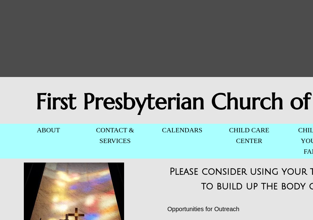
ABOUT (48, 130)
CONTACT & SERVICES (115, 135)
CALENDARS (182, 130)
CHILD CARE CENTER (249, 135)
